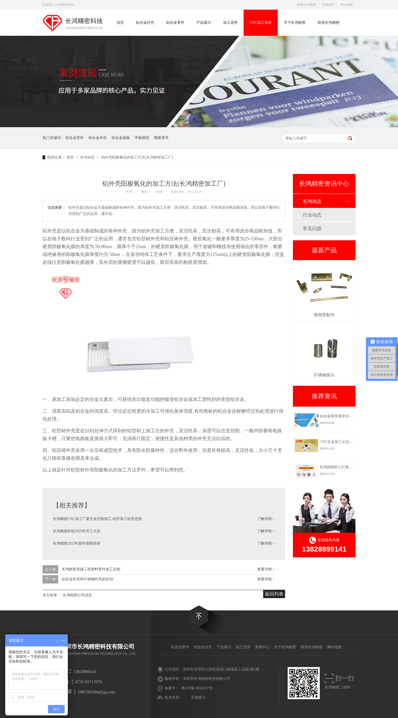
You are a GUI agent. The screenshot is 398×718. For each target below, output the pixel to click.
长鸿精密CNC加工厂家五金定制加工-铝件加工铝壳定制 (97, 519)
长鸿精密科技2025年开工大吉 (76, 531)
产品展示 (203, 23)
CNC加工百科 (261, 23)
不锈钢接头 (324, 375)
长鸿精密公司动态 (77, 595)
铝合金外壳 (145, 23)
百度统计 (198, 697)
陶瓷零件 (161, 138)
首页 (120, 23)
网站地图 (346, 5)
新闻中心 (262, 647)
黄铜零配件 (324, 315)
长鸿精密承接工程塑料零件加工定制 (91, 569)
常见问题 (312, 228)
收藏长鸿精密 (306, 5)
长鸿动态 (88, 157)
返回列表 (274, 594)
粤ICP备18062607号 (197, 688)
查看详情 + (266, 569)
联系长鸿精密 (329, 23)
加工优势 (230, 23)
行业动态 (312, 215)
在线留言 (328, 5)
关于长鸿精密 (295, 23)
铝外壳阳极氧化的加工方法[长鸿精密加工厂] (137, 157)
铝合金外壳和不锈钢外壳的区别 (87, 579)
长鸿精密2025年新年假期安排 (76, 543)
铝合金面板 (121, 138)
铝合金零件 (175, 23)
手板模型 (142, 138)
